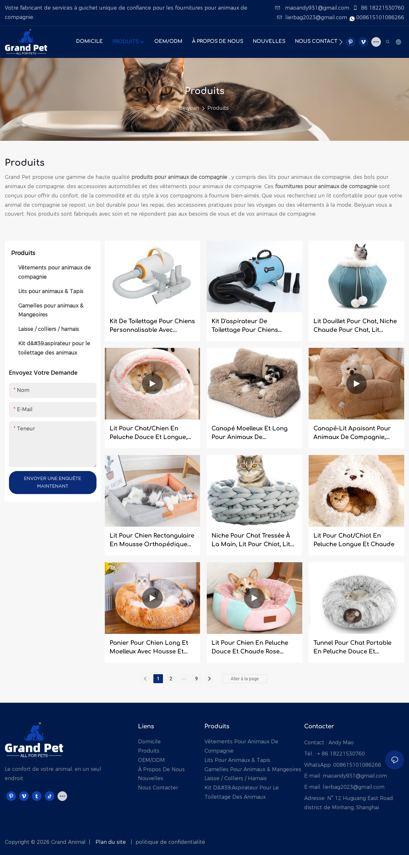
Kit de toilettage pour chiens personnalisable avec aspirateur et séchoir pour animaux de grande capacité (152, 326)
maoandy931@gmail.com (313, 8)
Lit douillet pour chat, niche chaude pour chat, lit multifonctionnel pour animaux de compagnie (355, 326)
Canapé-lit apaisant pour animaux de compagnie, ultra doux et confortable (352, 433)
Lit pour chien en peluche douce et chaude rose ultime (250, 648)
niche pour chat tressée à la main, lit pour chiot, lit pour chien (251, 540)
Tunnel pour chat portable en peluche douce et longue (352, 648)
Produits (218, 108)
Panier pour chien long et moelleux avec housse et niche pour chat (149, 648)
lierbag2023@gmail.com (313, 17)
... (183, 677)
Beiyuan (189, 108)
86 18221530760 (378, 8)
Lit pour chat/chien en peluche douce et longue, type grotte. (148, 433)
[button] (341, 42)
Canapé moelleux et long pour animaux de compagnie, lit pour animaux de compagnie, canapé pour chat (250, 433)
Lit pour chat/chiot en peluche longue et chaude (353, 539)
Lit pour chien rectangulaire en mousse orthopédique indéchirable (152, 540)
